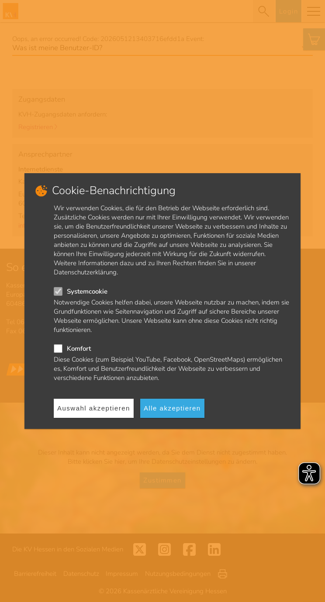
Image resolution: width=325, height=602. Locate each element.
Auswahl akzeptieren (93, 408)
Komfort (79, 348)
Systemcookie (87, 291)
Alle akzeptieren (172, 408)
